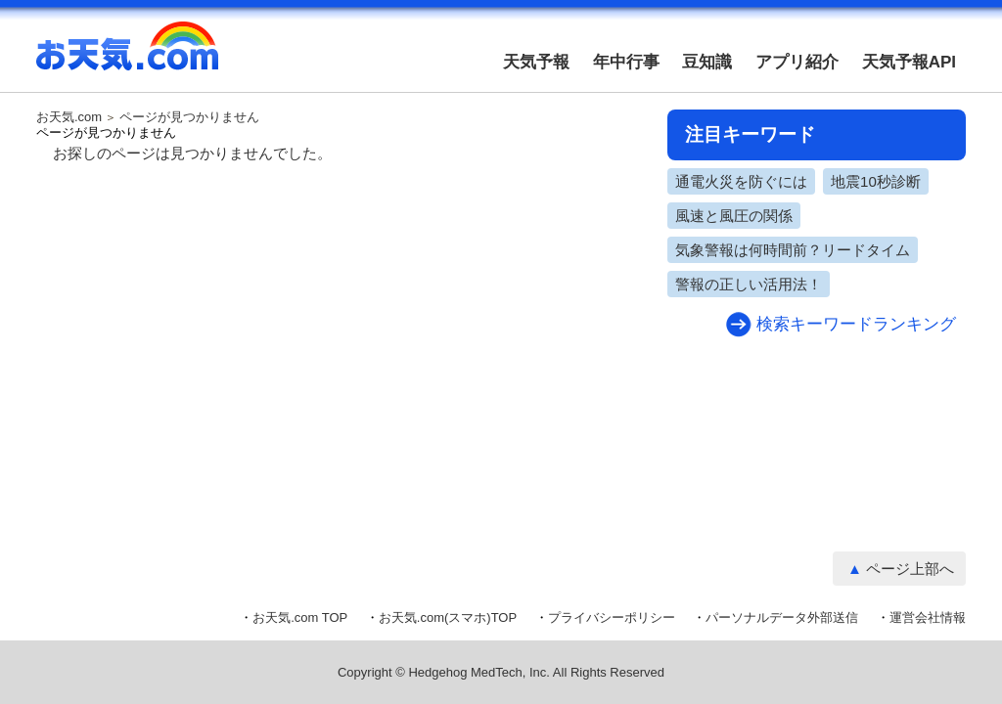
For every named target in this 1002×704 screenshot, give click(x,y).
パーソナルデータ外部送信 (782, 617)
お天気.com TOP (299, 617)
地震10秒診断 (876, 181)
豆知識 (707, 62)
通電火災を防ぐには (741, 181)
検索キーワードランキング (856, 324)
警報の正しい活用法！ (748, 284)
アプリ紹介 (797, 62)
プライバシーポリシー (611, 617)
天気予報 (536, 62)
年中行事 (626, 62)
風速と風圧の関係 (734, 215)
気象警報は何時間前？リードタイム (792, 250)
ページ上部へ (910, 568)
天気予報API (909, 62)
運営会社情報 (927, 617)
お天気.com (127, 57)
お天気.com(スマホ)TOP (448, 617)
